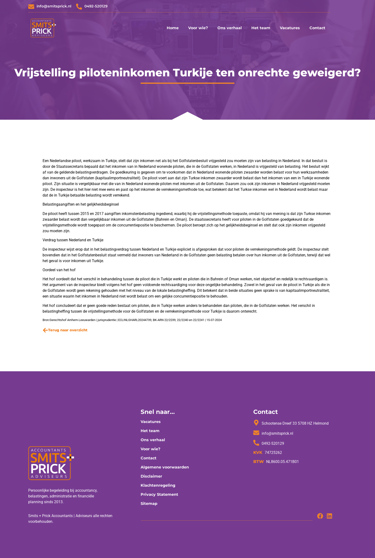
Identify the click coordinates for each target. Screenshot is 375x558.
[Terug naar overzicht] (45, 330)
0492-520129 (95, 6)
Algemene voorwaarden (165, 467)
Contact (317, 28)
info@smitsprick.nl (54, 6)
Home (173, 28)
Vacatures (290, 28)
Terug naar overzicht (68, 330)
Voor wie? (198, 28)
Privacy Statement (159, 494)
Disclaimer (151, 476)
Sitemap (149, 503)
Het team (260, 28)
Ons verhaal (229, 28)
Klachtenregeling (158, 485)
